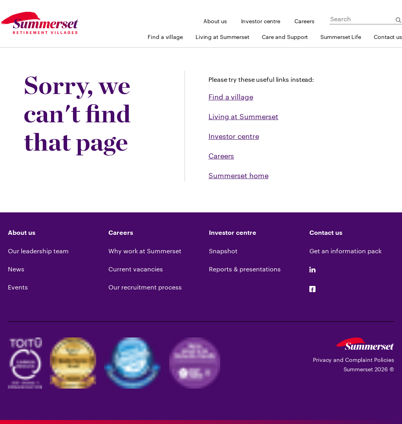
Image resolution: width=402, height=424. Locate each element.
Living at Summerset (222, 36)
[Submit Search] (398, 20)
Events (18, 287)
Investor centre (261, 21)
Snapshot (223, 250)
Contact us (388, 36)
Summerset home (238, 175)
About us (215, 21)
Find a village (165, 36)
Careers (304, 21)
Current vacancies (135, 269)
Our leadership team (38, 250)
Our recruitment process (145, 287)
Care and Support (285, 36)
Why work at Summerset (144, 250)
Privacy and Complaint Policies (353, 359)
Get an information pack (345, 250)
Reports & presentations (245, 269)
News (16, 269)
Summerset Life (340, 36)
